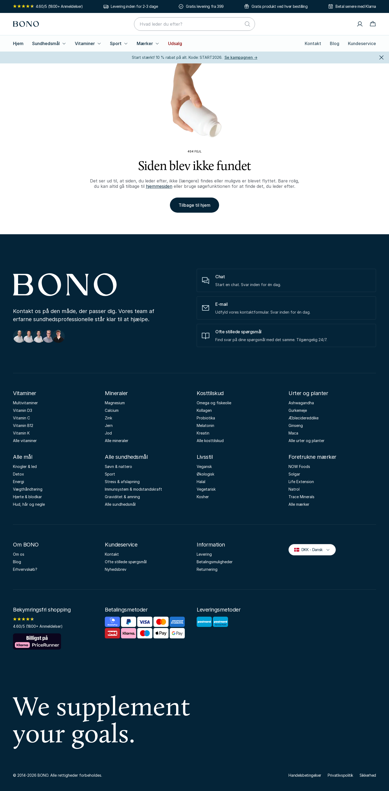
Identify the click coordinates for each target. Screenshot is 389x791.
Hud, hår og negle (29, 504)
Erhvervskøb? (25, 569)
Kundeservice (362, 43)
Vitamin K (21, 433)
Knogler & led (25, 466)
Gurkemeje (298, 410)
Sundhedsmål (49, 43)
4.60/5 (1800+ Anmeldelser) (48, 6)
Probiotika (206, 418)
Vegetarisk (206, 489)
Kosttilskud (210, 393)
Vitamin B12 (23, 425)
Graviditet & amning (122, 496)
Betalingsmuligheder (215, 561)
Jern (109, 425)
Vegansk (204, 466)
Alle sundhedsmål (126, 457)
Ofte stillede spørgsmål (126, 561)
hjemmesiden (159, 186)
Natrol (294, 489)
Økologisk (205, 474)
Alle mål (22, 457)
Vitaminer (88, 43)
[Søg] (247, 24)
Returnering (207, 569)
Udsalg (175, 43)
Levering (204, 554)
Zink (108, 418)
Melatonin (205, 425)
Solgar (294, 474)
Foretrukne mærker (312, 457)
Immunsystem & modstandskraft (133, 489)
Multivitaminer (25, 402)
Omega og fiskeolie (214, 402)
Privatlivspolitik (340, 775)
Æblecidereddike (303, 418)
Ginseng (296, 425)
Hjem (18, 43)
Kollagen (204, 410)
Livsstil (205, 457)
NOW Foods (299, 466)
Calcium (112, 410)
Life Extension (301, 481)
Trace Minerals (301, 496)
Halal (201, 481)
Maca (293, 433)
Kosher (203, 496)
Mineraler (116, 393)
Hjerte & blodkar (27, 496)
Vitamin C (21, 418)
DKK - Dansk (312, 549)
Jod (108, 433)
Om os (18, 554)
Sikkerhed (368, 775)
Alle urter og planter (306, 440)
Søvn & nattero (118, 466)
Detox (18, 474)
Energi (18, 481)
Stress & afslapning (122, 481)
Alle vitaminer (25, 440)
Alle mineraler (116, 440)
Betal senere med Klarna (356, 6)
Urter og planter (308, 393)
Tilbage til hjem (194, 205)
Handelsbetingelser (305, 775)
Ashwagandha (301, 402)
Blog (334, 43)
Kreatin (203, 433)
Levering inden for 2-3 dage (134, 6)
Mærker (148, 43)
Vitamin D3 (22, 410)
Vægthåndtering (27, 489)
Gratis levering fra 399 (205, 6)
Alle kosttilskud (210, 440)
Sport (119, 43)
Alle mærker (299, 504)
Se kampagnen (240, 57)
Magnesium (115, 402)
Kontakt (313, 43)
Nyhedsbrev (115, 569)
